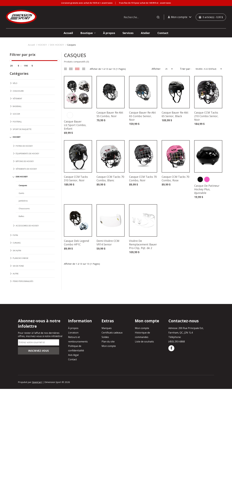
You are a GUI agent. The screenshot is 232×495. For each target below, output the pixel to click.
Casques (71, 44)
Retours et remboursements (78, 339)
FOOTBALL (17, 121)
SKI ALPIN (17, 250)
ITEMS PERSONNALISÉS (23, 281)
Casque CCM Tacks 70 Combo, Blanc (110, 178)
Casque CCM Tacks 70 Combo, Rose (175, 178)
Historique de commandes (142, 335)
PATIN (15, 235)
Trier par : (185, 68)
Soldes (105, 337)
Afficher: (156, 68)
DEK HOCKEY (57, 44)
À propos (73, 328)
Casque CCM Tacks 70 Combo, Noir (143, 178)
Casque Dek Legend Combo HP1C (76, 242)
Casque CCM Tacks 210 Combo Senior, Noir (206, 116)
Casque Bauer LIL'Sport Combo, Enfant (75, 125)
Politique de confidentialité (76, 348)
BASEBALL (17, 106)
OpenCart (37, 382)
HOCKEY (42, 44)
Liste (83, 68)
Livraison (73, 332)
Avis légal (73, 355)
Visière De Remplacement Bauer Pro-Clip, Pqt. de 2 (143, 244)
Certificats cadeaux (112, 332)
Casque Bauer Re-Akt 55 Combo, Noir (110, 114)
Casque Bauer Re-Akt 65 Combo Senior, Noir (142, 116)
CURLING (17, 242)
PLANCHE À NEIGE (20, 258)
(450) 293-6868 (176, 341)
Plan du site (108, 341)
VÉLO (15, 83)
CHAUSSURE (18, 91)
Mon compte (109, 346)
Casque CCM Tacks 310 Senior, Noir (76, 178)
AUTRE (16, 273)
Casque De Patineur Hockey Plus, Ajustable (206, 189)
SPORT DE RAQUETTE (22, 129)
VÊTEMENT (17, 98)
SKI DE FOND (18, 265)
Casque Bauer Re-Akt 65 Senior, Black (175, 114)
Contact (72, 359)
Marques (107, 328)
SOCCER (16, 114)
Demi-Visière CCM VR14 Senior (108, 242)
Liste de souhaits (144, 341)
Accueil (31, 44)
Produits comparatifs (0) (76, 61)
